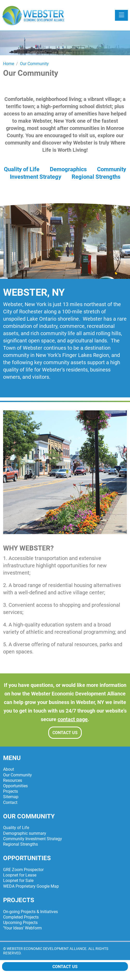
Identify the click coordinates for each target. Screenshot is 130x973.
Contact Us (65, 732)
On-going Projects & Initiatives (30, 911)
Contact (10, 802)
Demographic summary (24, 833)
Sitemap (10, 796)
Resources (12, 780)
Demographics (68, 169)
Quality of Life (21, 169)
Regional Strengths (96, 177)
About (8, 769)
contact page (73, 719)
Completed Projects (21, 917)
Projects (10, 791)
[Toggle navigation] (121, 15)
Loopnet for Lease (19, 875)
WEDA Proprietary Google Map (31, 886)
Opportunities (15, 785)
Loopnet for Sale (18, 880)
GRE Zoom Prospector (23, 869)
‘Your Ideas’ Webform (22, 928)
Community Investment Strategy (32, 838)
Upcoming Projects (20, 922)
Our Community (17, 774)
